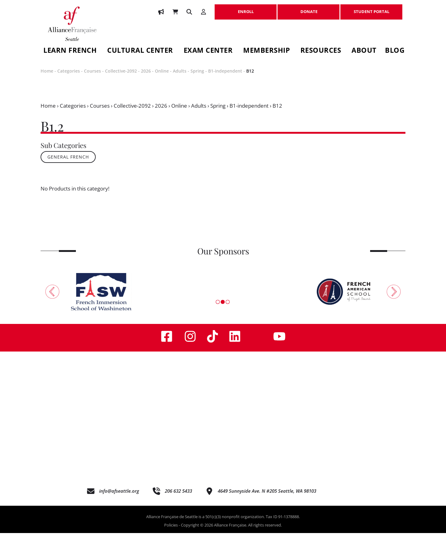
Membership (266, 51)
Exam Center (208, 51)
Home (47, 76)
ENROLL (246, 8)
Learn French (70, 51)
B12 (250, 76)
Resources (320, 51)
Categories (68, 76)
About (364, 51)
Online (162, 76)
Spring (197, 76)
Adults (179, 76)
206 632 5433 (178, 496)
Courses (92, 76)
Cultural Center (140, 51)
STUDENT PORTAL (371, 8)
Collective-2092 (121, 76)
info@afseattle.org (119, 496)
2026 (146, 76)
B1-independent (225, 76)
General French (68, 162)
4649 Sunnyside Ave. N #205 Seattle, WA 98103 (267, 496)
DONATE (308, 8)
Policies (171, 530)
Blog (394, 51)
